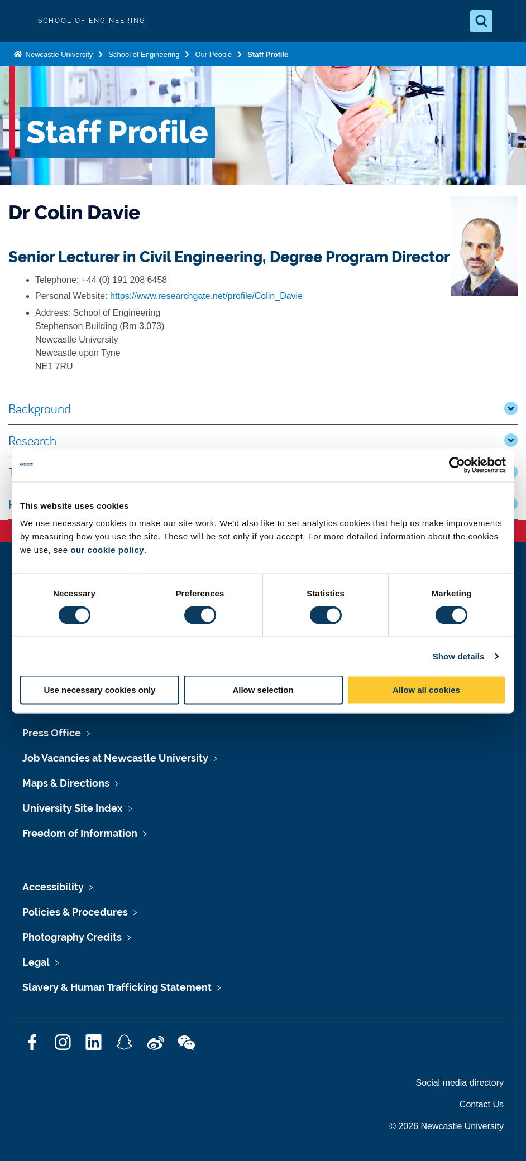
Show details (459, 656)
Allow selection (262, 690)
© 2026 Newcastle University (446, 1126)
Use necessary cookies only (99, 690)
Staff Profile (267, 54)
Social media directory (460, 1082)
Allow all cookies (426, 690)
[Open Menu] (508, 21)
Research (263, 440)
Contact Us (482, 1104)
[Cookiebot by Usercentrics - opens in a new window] (457, 464)
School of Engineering (143, 54)
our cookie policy (107, 550)
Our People (213, 54)
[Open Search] (481, 21)
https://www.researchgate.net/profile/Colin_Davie (206, 296)
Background (263, 408)
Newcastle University (58, 54)
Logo (18, 21)
